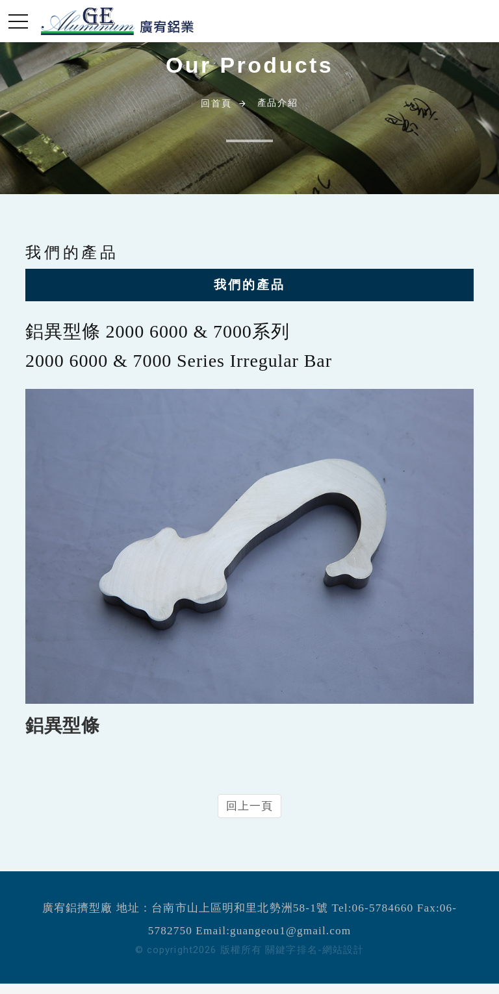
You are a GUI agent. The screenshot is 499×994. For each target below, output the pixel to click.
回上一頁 (249, 806)
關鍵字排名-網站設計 (314, 950)
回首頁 (216, 103)
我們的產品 (249, 285)
